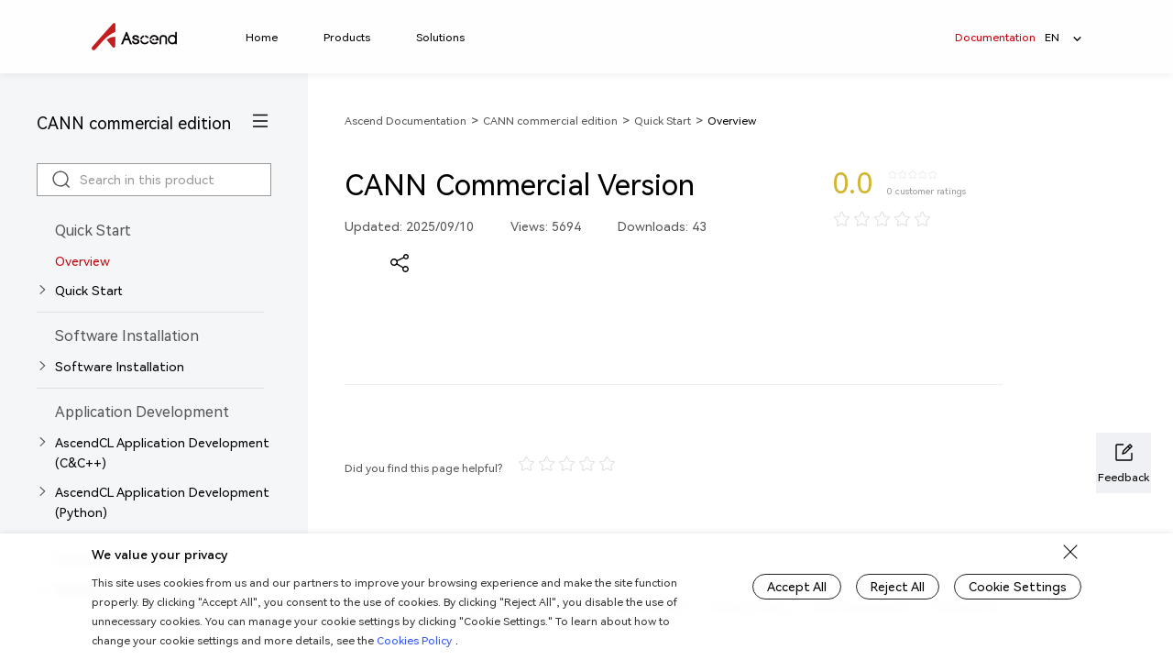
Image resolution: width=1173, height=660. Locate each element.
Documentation (995, 37)
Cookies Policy (414, 640)
